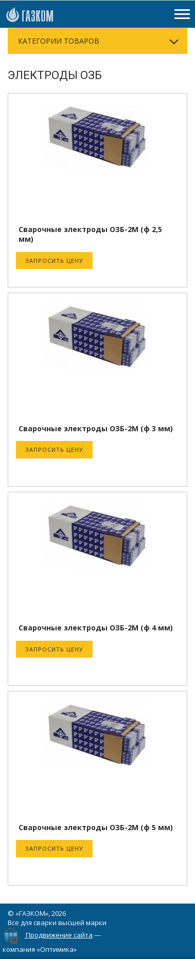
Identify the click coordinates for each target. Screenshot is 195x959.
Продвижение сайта (59, 934)
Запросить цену (54, 260)
